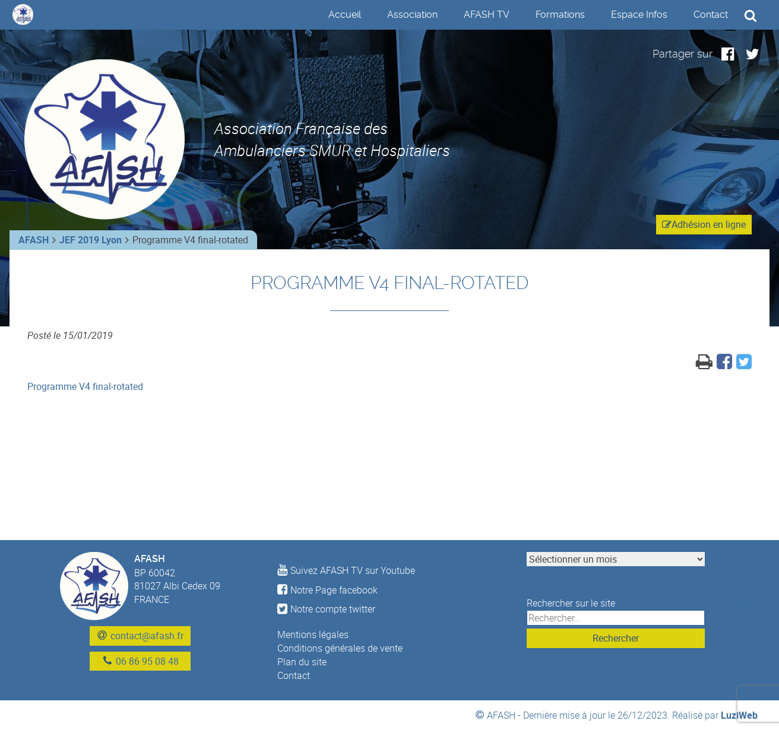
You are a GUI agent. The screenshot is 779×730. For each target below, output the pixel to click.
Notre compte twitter (326, 608)
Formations (560, 14)
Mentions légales (313, 634)
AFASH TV (486, 14)
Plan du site (302, 661)
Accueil (344, 14)
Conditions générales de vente (340, 648)
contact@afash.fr (146, 635)
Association (412, 14)
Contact (711, 14)
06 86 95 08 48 (147, 661)
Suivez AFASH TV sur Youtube (346, 570)
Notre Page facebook (327, 589)
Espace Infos (639, 14)
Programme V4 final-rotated (85, 386)
